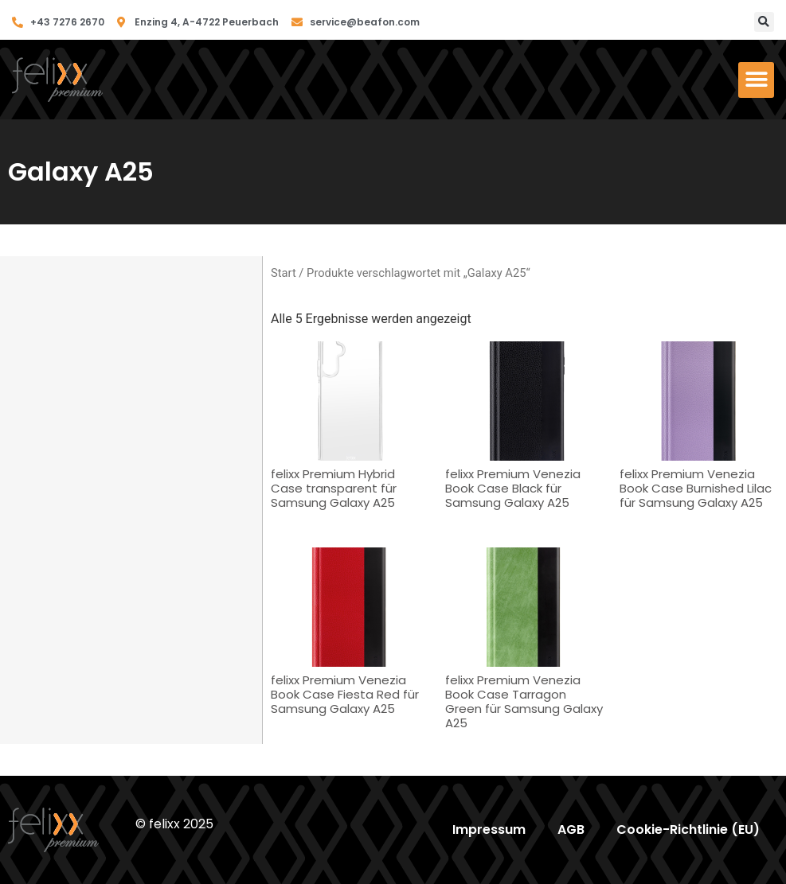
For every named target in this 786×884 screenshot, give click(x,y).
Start (283, 273)
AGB (571, 829)
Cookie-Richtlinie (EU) (688, 829)
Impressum (489, 829)
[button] (764, 22)
